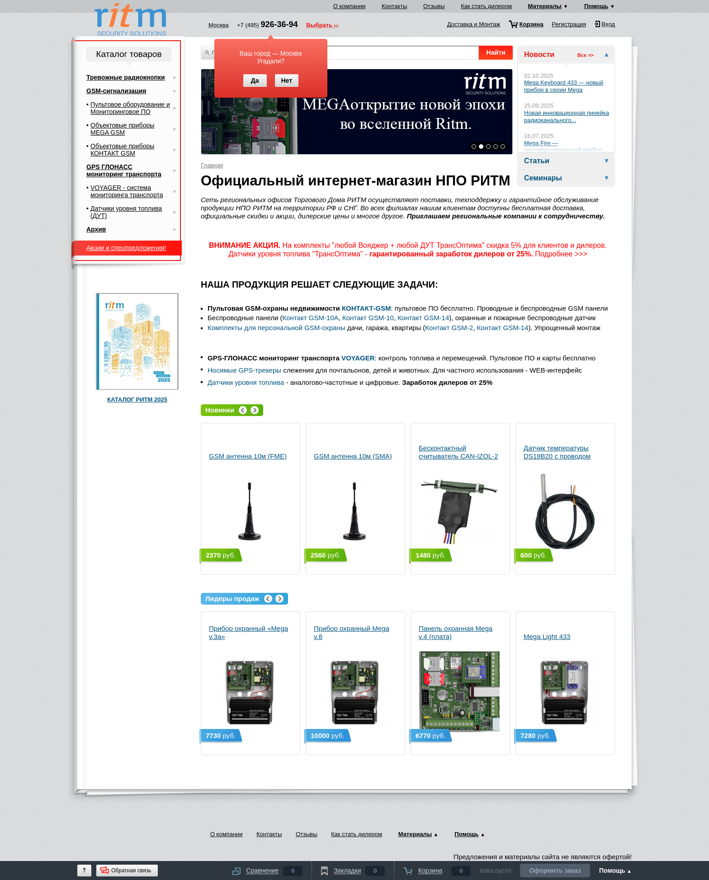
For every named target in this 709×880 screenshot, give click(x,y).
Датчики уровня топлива (246, 382)
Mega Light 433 (564, 683)
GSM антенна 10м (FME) (249, 502)
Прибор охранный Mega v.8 (354, 679)
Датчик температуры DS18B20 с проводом (564, 498)
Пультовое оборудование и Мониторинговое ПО (130, 108)
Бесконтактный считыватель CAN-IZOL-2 (459, 498)
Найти (496, 52)
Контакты (394, 6)
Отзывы (434, 6)
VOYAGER (358, 358)
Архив (96, 229)
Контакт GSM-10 (368, 318)
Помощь (596, 6)
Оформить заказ (555, 870)
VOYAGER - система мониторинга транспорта (126, 191)
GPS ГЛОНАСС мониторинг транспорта (123, 170)
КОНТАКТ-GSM (366, 308)
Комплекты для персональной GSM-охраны (276, 327)
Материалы (545, 6)
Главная (212, 165)
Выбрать (319, 26)
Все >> (585, 55)
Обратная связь (131, 870)
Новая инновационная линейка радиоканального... (566, 116)
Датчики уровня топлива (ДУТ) (126, 212)
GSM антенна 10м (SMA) (354, 502)
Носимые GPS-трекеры (244, 370)
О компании (349, 6)
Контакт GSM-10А (311, 318)
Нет (286, 80)
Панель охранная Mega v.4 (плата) (459, 679)
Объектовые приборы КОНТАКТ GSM (122, 149)
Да (255, 80)
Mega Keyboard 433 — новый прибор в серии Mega (563, 86)
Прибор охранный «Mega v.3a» (249, 679)
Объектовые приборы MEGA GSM (122, 129)
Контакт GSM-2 (449, 327)
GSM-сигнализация (116, 91)
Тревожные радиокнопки (125, 77)
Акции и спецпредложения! (126, 247)
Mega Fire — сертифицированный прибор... (565, 147)
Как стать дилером (486, 6)
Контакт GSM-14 (423, 318)
